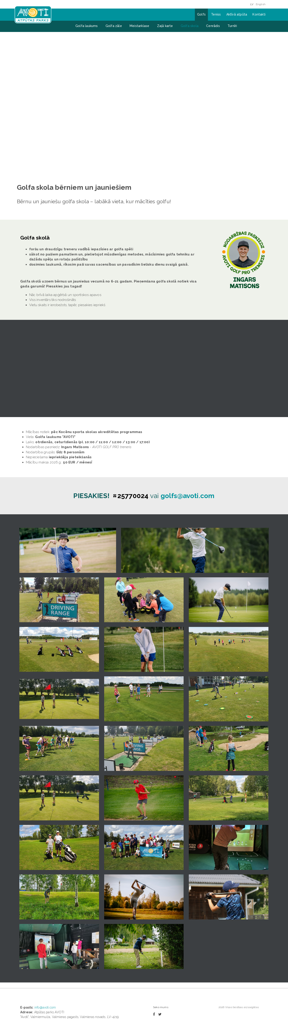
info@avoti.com (45, 928)
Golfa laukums (86, 26)
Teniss (216, 14)
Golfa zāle (114, 26)
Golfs (201, 14)
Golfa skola (189, 26)
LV (251, 4)
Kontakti (259, 14)
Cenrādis (213, 26)
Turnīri (232, 26)
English (261, 4)
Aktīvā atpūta (236, 14)
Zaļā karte (165, 26)
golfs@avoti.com (188, 417)
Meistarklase (139, 26)
